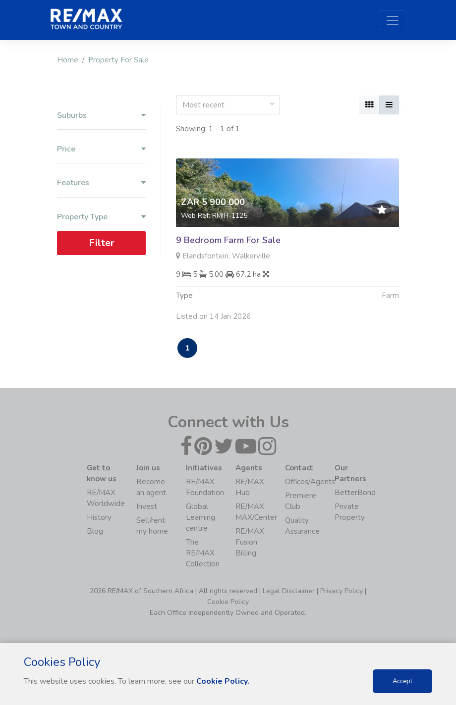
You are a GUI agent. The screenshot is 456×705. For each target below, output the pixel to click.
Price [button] (101, 149)
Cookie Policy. (222, 681)
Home (67, 60)
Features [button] (101, 183)
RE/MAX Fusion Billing (249, 542)
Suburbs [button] (101, 115)
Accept (402, 681)
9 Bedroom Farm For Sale (228, 240)
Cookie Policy (228, 601)
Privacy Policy (341, 591)
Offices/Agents (310, 482)
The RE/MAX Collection (203, 553)
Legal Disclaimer (289, 591)
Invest (146, 506)
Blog (95, 531)
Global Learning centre (200, 517)
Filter (101, 243)
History (99, 517)
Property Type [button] (101, 217)
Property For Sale (118, 60)
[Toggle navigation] (392, 20)
